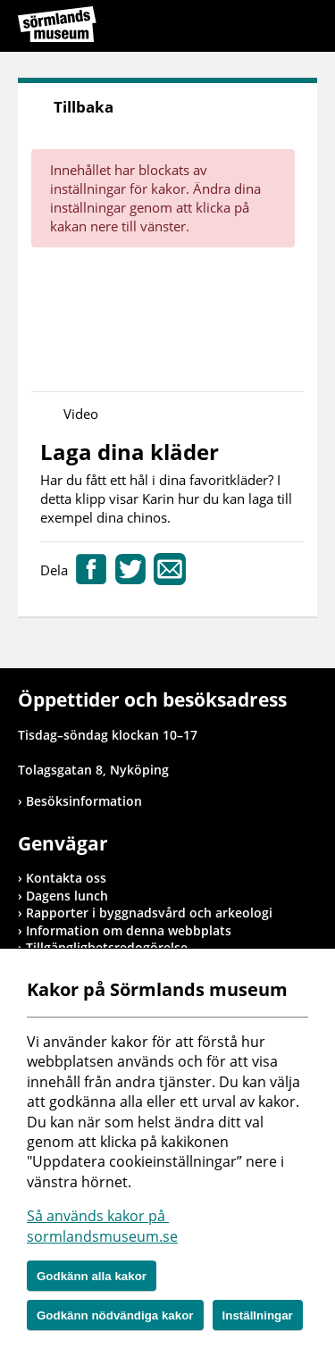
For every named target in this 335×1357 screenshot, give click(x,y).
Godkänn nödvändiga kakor (115, 1315)
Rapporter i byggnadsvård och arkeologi (149, 912)
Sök (259, 28)
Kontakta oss (66, 877)
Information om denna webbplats (128, 930)
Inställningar (257, 1315)
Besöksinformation (84, 800)
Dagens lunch (67, 895)
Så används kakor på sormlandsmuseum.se (102, 1225)
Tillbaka (83, 106)
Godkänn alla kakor (92, 1276)
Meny (304, 28)
